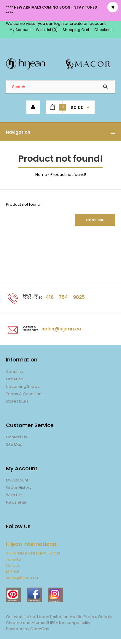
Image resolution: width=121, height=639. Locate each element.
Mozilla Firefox (82, 616)
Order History (18, 487)
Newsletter (16, 502)
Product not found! (68, 174)
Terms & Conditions (25, 394)
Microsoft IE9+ (44, 622)
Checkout (103, 29)
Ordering (14, 379)
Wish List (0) (47, 29)
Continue (95, 220)
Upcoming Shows (23, 386)
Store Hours (17, 401)
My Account (20, 29)
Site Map (14, 444)
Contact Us (16, 437)
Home (41, 174)
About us (14, 371)
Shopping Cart (76, 29)
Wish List (14, 495)
